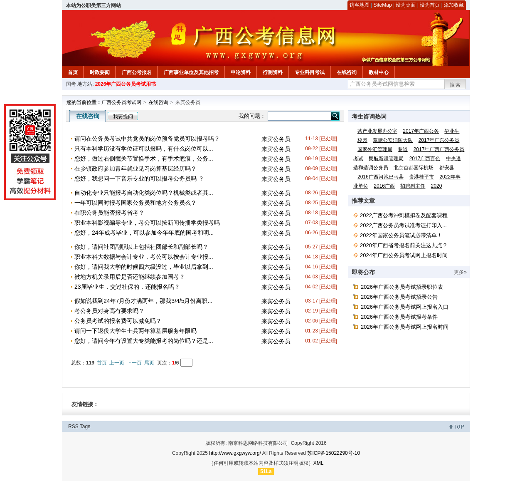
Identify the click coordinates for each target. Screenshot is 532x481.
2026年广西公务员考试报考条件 (399, 317)
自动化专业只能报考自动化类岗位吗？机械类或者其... (143, 192)
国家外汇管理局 (374, 149)
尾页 (149, 363)
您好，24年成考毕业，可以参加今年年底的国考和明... (144, 232)
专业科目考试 (310, 72)
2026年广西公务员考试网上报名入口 (404, 307)
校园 (362, 140)
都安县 (446, 168)
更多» (460, 272)
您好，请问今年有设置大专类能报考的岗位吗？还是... (143, 340)
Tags (85, 426)
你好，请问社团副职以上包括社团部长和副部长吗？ (141, 246)
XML (318, 463)
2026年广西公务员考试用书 (125, 84)
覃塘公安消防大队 (393, 140)
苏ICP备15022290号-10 (333, 453)
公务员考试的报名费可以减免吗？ (118, 320)
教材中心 (379, 72)
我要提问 (123, 116)
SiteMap (383, 5)
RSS (73, 426)
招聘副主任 (412, 186)
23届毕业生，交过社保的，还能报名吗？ (127, 286)
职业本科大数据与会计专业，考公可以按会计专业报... (143, 256)
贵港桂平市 (421, 177)
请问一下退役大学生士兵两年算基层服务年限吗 (135, 330)
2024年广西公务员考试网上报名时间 (404, 255)
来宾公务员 (276, 139)
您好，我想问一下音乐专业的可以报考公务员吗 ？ (139, 178)
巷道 (403, 149)
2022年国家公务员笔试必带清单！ (401, 235)
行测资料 (273, 72)
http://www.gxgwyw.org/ (235, 453)
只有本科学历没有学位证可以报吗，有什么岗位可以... (143, 148)
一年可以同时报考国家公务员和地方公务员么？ (135, 202)
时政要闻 (100, 72)
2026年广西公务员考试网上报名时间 (404, 327)
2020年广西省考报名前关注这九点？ (404, 245)
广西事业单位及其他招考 (191, 72)
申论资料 (241, 72)
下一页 (134, 363)
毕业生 (451, 131)
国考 (71, 84)
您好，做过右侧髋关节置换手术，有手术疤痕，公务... (143, 158)
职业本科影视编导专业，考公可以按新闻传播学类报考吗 (147, 222)
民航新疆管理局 (386, 158)
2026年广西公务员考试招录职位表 (402, 287)
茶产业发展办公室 (377, 131)
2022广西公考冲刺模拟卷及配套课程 (404, 215)
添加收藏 (454, 5)
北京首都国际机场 (413, 168)
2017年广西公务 (421, 131)
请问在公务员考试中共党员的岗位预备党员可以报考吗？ (147, 138)
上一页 (116, 363)
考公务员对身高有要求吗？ (109, 310)
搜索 (455, 85)
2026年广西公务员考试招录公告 (399, 297)
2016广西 (384, 186)
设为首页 (430, 5)
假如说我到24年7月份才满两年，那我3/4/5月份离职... (143, 301)
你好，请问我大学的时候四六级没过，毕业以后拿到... (143, 266)
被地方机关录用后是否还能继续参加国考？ (129, 276)
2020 (436, 186)
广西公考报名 (137, 72)
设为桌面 (406, 5)
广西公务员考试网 (121, 102)
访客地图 (359, 5)
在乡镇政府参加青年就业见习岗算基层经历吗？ (135, 168)
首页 (73, 72)
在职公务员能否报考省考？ (109, 212)
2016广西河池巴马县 (380, 177)
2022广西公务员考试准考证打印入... (403, 225)
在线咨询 (347, 72)
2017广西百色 (425, 158)
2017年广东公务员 (439, 140)
